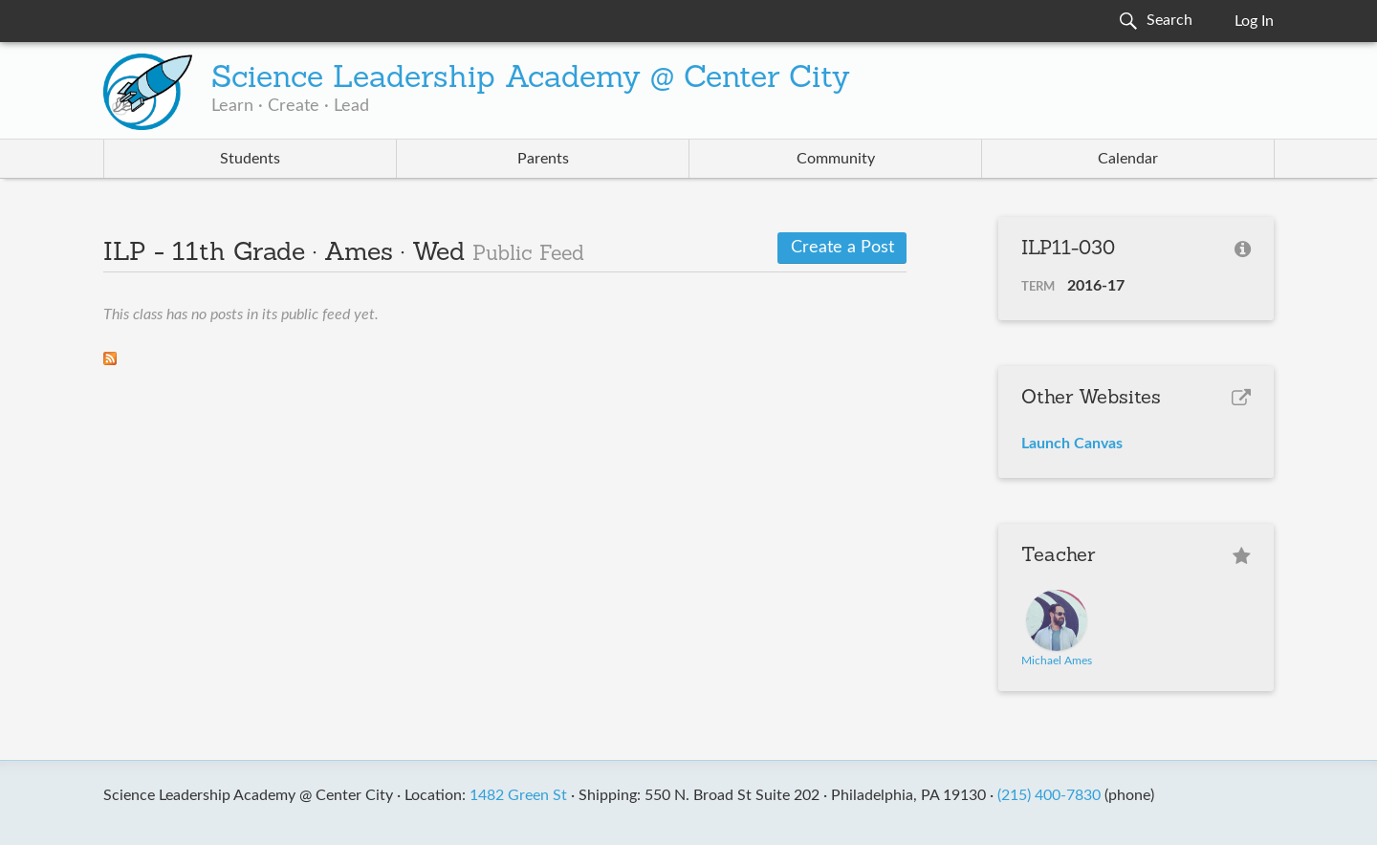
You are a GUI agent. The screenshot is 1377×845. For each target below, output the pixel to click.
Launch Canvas (1072, 443)
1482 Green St (518, 795)
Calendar (1128, 158)
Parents (543, 158)
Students (250, 158)
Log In (1254, 21)
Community (836, 158)
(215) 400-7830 (1049, 795)
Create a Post (842, 247)
